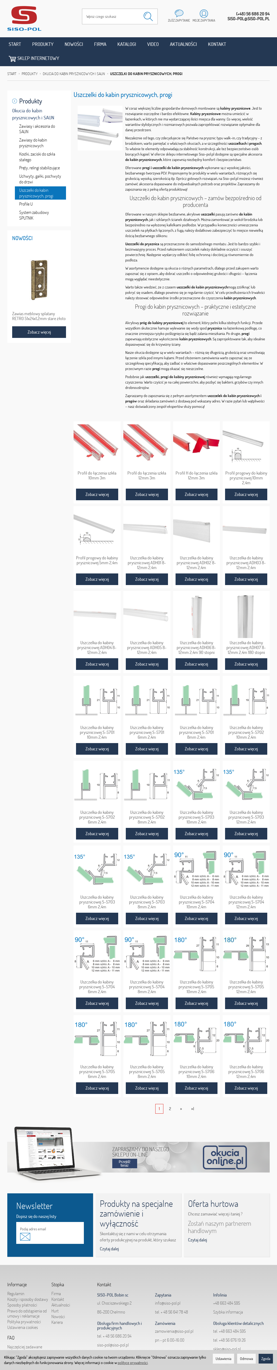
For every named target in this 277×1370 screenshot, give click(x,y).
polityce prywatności (133, 1362)
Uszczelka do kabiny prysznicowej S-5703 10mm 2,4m (196, 802)
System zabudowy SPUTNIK (34, 200)
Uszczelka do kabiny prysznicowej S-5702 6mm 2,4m (97, 802)
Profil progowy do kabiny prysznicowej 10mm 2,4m (246, 463)
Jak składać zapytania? (26, 1343)
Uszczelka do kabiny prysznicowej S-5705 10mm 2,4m (196, 972)
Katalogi (126, 44)
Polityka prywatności (24, 1306)
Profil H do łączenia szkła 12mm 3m (196, 461)
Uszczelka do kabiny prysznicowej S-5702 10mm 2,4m (246, 717)
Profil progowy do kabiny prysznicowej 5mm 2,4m (97, 545)
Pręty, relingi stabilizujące (39, 153)
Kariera (57, 1307)
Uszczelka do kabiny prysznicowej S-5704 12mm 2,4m (246, 887)
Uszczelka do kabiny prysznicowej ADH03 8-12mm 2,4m (246, 548)
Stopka (57, 1269)
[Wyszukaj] (148, 16)
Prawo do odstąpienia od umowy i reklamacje (27, 1298)
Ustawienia (223, 1358)
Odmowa (246, 1358)
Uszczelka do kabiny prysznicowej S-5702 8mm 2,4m (147, 802)
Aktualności (183, 44)
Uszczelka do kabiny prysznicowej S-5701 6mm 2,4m (147, 717)
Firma (100, 44)
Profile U (26, 189)
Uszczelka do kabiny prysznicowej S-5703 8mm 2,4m (147, 887)
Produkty (43, 44)
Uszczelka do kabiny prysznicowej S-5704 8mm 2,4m (146, 972)
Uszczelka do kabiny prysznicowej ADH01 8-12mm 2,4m (147, 548)
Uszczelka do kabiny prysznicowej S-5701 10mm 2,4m (97, 717)
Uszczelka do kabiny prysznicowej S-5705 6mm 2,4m (97, 1057)
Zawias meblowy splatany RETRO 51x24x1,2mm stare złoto (39, 301)
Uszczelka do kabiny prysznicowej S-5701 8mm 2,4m (196, 717)
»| (192, 1094)
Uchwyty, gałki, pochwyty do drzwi (40, 164)
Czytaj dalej (109, 1234)
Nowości (74, 44)
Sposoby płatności (22, 1290)
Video (153, 44)
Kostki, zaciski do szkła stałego (37, 141)
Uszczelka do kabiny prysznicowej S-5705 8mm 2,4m (147, 1057)
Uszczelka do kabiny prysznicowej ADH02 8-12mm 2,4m (196, 548)
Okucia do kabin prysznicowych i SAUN (33, 99)
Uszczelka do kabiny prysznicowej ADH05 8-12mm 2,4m (147, 632)
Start (15, 44)
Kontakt (217, 44)
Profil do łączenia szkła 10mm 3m (97, 461)
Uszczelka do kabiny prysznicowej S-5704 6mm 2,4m (97, 972)
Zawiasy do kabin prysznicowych (33, 127)
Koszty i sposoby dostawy (27, 1284)
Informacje (17, 1269)
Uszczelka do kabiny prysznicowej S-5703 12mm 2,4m (246, 802)
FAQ (11, 1323)
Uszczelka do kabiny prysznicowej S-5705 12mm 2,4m (246, 972)
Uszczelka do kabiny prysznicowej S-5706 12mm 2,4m (246, 1057)
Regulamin (15, 1278)
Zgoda (265, 1358)
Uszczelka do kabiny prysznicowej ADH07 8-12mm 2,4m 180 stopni (246, 632)
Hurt (55, 1296)
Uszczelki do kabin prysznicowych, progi (36, 178)
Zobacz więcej (97, 479)
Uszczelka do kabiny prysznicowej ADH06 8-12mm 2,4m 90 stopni (196, 632)
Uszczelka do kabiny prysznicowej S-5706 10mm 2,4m (196, 1057)
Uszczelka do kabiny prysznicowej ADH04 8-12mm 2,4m (97, 632)
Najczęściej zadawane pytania (24, 1334)
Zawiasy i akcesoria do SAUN (37, 114)
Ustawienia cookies (22, 1312)
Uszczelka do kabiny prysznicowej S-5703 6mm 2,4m (97, 887)
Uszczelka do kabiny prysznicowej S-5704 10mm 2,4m (196, 887)
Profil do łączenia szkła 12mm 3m (146, 461)
